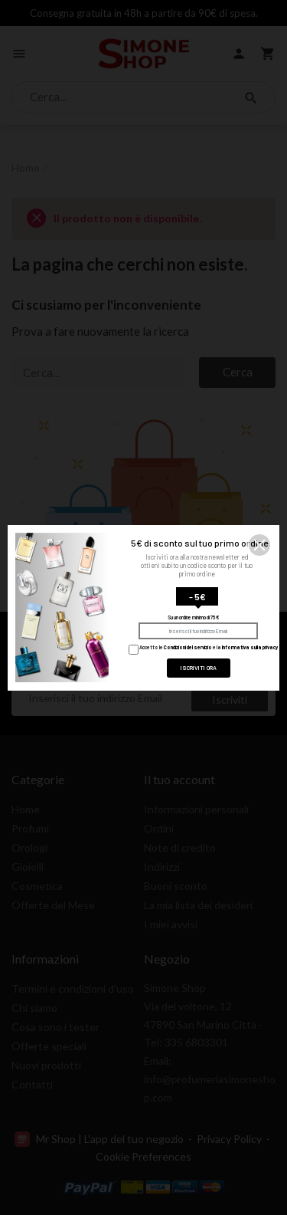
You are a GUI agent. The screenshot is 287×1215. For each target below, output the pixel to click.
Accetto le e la (203, 647)
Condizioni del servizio (188, 647)
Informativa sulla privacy (250, 647)
